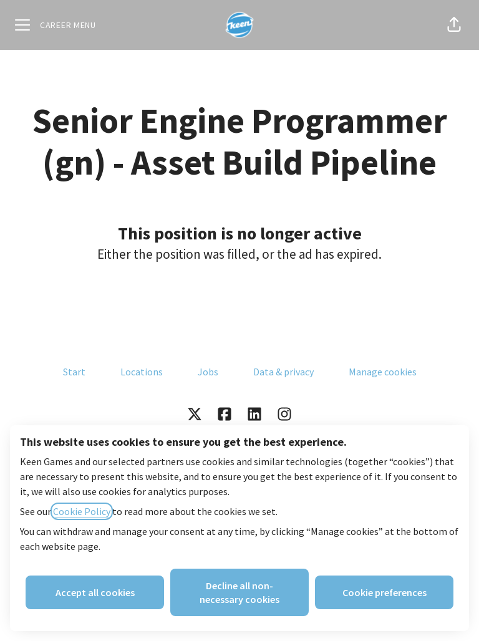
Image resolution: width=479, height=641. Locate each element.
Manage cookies (383, 371)
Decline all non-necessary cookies (239, 592)
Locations (141, 371)
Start (74, 371)
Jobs (208, 371)
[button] (454, 24)
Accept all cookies (95, 592)
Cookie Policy (81, 511)
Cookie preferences (384, 592)
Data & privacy (283, 371)
